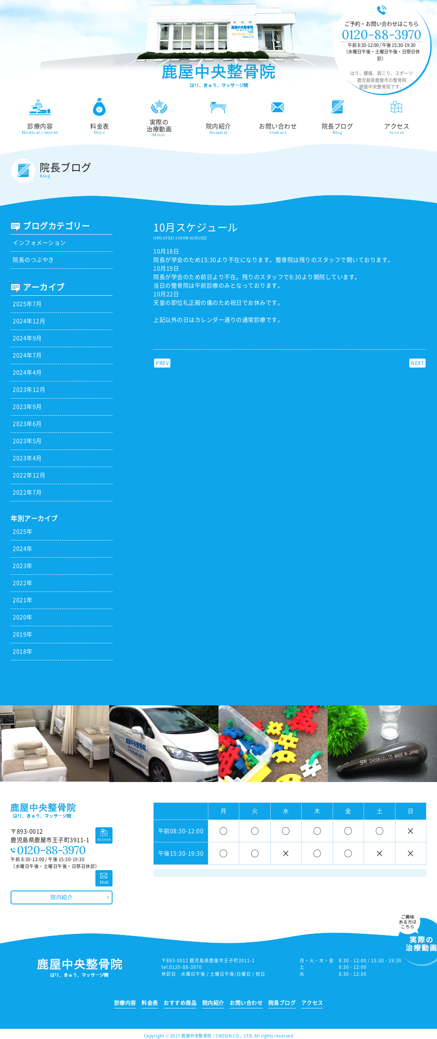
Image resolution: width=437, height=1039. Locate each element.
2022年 (23, 583)
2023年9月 (27, 407)
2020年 (23, 617)
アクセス (397, 116)
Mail (104, 882)
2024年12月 (29, 321)
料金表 (99, 116)
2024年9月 (27, 338)
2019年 (23, 634)
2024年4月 (27, 372)
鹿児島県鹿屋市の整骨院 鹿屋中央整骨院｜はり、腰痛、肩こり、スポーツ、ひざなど (218, 76)
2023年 (23, 566)
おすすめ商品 (179, 1003)
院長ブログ (337, 116)
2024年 (23, 549)
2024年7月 (27, 355)
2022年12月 (29, 475)
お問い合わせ (278, 116)
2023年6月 (27, 424)
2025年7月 (27, 304)
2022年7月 (27, 492)
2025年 (23, 531)
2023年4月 (27, 458)
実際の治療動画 (159, 117)
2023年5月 (27, 441)
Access (104, 839)
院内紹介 (218, 116)
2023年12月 (29, 389)
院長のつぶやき (33, 260)
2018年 (23, 651)
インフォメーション (39, 243)
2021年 (23, 600)
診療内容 (40, 116)
